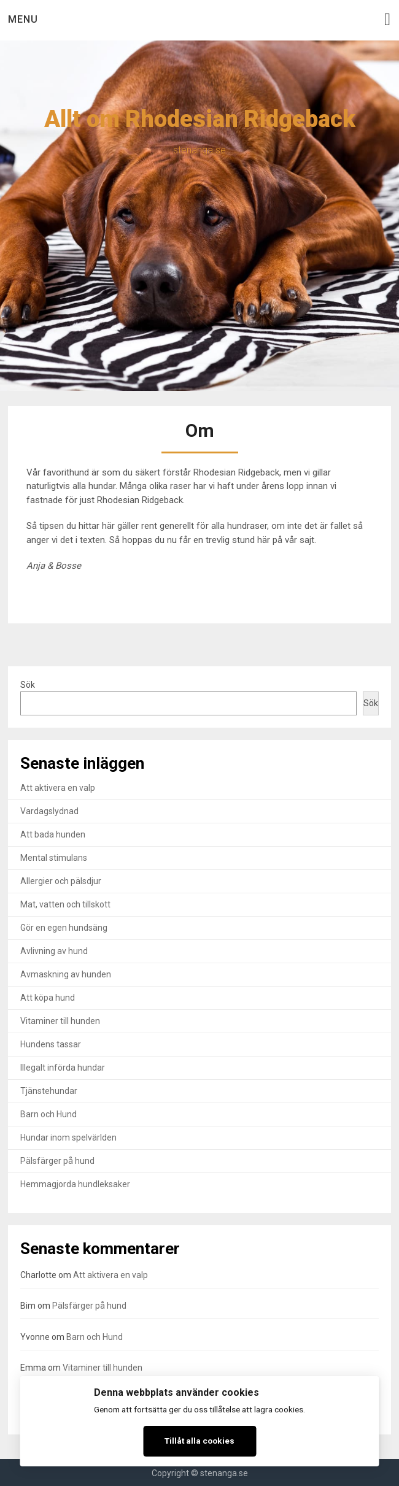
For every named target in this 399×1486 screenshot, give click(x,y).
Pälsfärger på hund (57, 1161)
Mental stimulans (53, 858)
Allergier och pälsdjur (60, 881)
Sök (27, 685)
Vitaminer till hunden (60, 1021)
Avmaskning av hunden (65, 974)
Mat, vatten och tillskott (65, 904)
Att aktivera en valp (57, 788)
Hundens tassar (50, 1044)
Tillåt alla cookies (199, 1441)
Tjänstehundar (48, 1091)
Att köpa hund (47, 998)
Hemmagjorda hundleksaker (75, 1184)
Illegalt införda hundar (62, 1067)
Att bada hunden (52, 834)
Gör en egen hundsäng (63, 928)
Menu (23, 19)
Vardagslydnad (49, 811)
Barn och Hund (48, 1114)
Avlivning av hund (54, 951)
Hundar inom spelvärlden (68, 1137)
